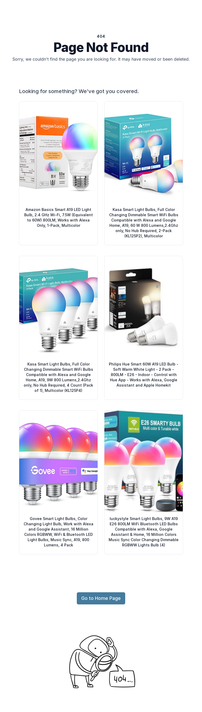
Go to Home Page (101, 598)
